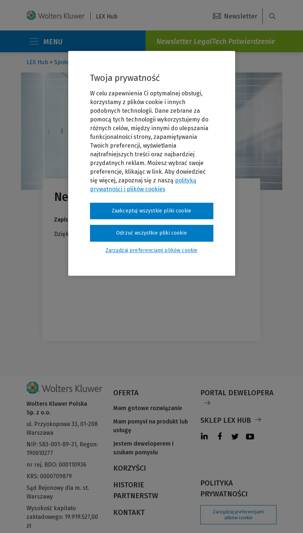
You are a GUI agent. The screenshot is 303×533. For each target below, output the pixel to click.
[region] (151, 163)
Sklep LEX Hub (225, 420)
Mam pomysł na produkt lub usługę (150, 426)
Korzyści (129, 468)
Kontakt (129, 512)
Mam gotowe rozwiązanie (147, 408)
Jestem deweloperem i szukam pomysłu (143, 448)
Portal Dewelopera (237, 392)
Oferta (126, 392)
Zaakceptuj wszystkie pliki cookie (151, 211)
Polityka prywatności (223, 488)
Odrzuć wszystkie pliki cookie (151, 233)
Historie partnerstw (135, 490)
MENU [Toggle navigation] (45, 41)
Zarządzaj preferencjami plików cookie (238, 514)
